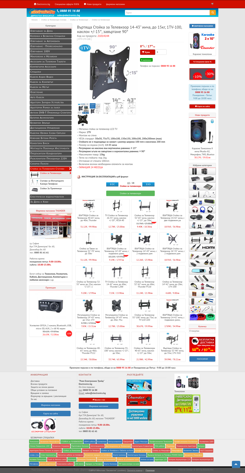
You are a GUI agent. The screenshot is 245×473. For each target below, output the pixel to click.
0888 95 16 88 (168, 65)
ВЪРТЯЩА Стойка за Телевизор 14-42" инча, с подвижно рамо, (172, 317)
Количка (202, 326)
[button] (202, 26)
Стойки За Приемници (46, 190)
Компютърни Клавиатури (142, 446)
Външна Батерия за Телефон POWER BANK (165, 455)
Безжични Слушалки (61, 446)
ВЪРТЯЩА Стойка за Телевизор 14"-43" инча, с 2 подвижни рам (144, 251)
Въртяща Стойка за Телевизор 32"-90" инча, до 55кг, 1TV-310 (172, 350)
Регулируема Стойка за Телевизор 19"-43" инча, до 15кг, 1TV (88, 317)
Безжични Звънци (40, 122)
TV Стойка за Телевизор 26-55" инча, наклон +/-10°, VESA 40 (116, 218)
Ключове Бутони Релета (43, 138)
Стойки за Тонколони (72, 450)
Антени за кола (147, 459)
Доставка (35, 381)
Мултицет (72, 459)
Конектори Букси (39, 143)
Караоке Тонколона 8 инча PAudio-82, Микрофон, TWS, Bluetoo (202, 151)
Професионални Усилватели (185, 441)
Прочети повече (134, 470)
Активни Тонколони (38, 459)
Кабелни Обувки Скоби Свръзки (47, 132)
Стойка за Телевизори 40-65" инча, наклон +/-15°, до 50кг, (144, 350)
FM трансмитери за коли (129, 464)
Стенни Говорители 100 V (40, 446)
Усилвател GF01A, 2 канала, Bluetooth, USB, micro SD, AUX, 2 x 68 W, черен (51, 327)
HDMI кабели (89, 441)
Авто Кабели (37, 97)
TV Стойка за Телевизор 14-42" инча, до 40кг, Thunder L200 (116, 284)
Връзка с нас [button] (98, 400)
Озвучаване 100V (40, 51)
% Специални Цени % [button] (202, 61)
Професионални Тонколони (160, 441)
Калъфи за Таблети (143, 450)
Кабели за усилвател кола (128, 459)
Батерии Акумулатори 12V (179, 459)
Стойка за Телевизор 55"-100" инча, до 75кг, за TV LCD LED (144, 317)
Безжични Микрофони (49, 441)
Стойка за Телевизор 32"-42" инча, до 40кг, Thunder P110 (144, 284)
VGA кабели (160, 446)
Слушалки (35, 71)
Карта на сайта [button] (202, 106)
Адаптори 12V (161, 459)
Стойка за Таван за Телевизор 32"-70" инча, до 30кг (88, 251)
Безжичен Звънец (191, 450)
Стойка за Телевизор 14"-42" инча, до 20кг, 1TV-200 (172, 284)
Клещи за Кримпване (106, 459)
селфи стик (34, 455)
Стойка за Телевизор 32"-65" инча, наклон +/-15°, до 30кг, (144, 218)
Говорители (128, 441)
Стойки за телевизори (130, 186)
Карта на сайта (50, 413)
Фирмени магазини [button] (50, 405)
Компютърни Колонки (137, 455)
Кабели (33, 276)
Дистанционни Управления (45, 127)
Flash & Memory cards (57, 459)
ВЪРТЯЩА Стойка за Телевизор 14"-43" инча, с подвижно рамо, (116, 251)
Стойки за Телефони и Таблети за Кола (117, 450)
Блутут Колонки (110, 464)
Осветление (36, 92)
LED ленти (79, 464)
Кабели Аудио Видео (41, 76)
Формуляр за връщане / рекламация (48, 396)
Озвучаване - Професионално (46, 46)
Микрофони (177, 450)
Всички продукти (39, 384)
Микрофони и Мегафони (43, 56)
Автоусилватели (114, 441)
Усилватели (61, 273)
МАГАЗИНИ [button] (202, 359)
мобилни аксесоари (39, 279)
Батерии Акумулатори (42, 117)
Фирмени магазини (98, 406)
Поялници (170, 446)
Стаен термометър (48, 455)
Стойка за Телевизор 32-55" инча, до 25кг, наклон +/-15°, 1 (89, 284)
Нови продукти (202, 115)
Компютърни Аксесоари (43, 66)
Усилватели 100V (206, 441)
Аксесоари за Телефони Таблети (48, 61)
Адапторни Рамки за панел (45, 107)
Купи (147, 52)
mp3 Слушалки (206, 450)
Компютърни (59, 276)
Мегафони (34, 464)
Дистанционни (45, 276)
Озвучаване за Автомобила (45, 41)
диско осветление (47, 464)
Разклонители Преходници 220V (48, 158)
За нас (34, 399)
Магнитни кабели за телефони (70, 455)
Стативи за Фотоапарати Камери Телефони (47, 182)
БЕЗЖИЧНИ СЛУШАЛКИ (43, 428)
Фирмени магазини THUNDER (50, 210)
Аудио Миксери (141, 441)
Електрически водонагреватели (47, 196)
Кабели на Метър (39, 87)
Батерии (201, 446)
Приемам (149, 470)
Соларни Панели (39, 163)
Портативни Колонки (80, 446)
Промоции (51, 287)
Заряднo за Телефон (91, 450)
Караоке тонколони (202, 44)
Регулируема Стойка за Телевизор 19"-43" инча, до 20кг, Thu (116, 317)
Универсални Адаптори (186, 446)
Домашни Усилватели (87, 459)
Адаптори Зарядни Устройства (47, 102)
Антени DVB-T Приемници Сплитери (50, 112)
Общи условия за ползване (44, 390)
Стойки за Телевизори (50, 175)
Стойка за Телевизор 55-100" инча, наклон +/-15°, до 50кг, (116, 350)
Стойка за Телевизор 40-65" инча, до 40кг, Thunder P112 (88, 350)
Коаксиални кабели (65, 464)
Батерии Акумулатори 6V (202, 459)
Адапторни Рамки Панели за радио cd (45, 450)
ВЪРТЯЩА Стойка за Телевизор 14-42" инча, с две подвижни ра (172, 218)
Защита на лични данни (42, 387)
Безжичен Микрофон (193, 455)
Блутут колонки (119, 455)
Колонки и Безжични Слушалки (47, 35)
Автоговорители (97, 446)
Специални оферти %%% (67, 4)
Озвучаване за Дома (41, 30)
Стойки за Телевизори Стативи (50, 168)
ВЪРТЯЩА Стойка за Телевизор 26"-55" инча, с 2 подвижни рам (172, 251)
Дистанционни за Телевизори (118, 446)
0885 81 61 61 (41, 252)
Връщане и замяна (40, 393)
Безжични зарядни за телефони (98, 455)
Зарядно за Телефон (93, 464)
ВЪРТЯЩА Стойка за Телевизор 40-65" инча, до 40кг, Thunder (88, 218)
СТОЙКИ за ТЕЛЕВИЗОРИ (71, 441)
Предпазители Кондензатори (46, 153)
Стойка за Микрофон (161, 450)
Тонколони (50, 273)
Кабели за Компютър (41, 81)
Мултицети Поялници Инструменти (49, 148)
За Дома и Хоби (39, 201)
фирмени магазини (115, 4)
